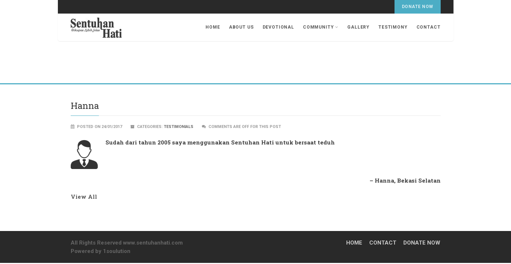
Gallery (358, 27)
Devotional (278, 27)
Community (320, 27)
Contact (428, 27)
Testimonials (178, 126)
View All (84, 196)
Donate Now (417, 6)
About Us (241, 27)
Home (212, 27)
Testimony (393, 27)
